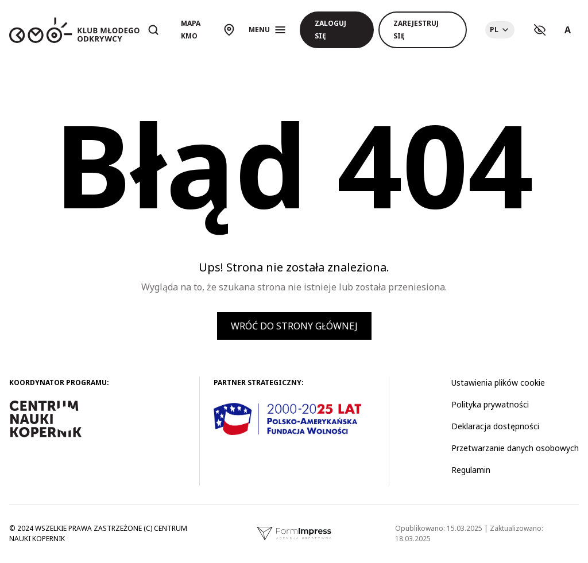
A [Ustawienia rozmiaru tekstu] (567, 30)
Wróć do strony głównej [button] (294, 326)
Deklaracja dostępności (495, 426)
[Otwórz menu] (267, 30)
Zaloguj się (330, 29)
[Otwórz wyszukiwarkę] (153, 30)
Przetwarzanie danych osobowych (515, 447)
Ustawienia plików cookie (498, 382)
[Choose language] (499, 29)
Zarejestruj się (416, 29)
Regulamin (470, 469)
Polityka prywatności (490, 404)
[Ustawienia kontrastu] (539, 29)
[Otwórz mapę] (208, 30)
